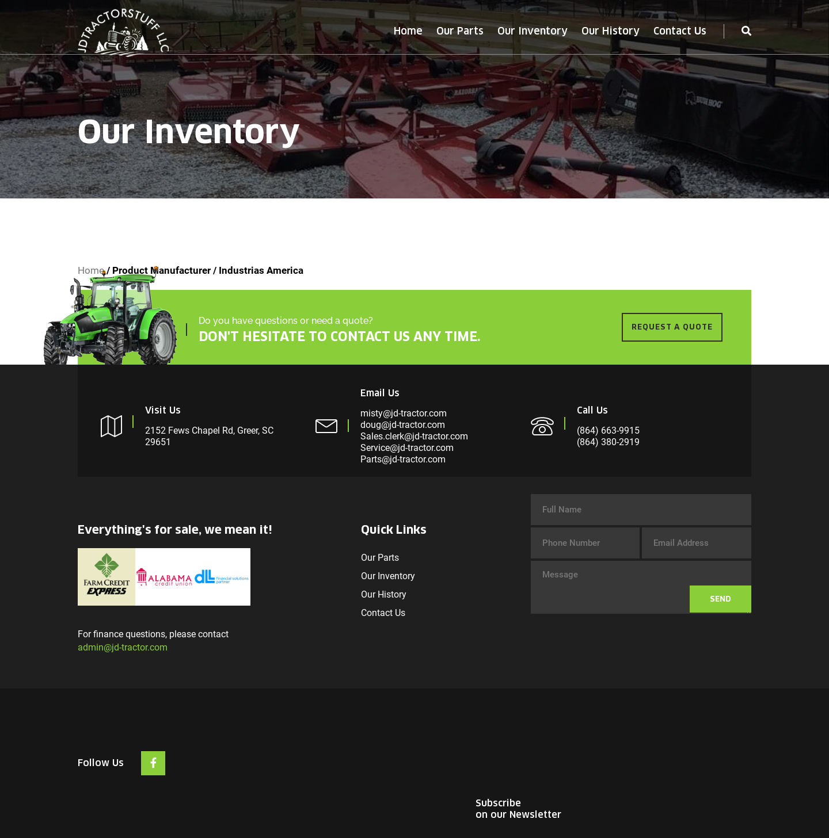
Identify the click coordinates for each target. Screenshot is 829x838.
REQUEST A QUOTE (672, 327)
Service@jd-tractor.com (407, 447)
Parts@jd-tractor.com (403, 459)
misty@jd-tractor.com (403, 413)
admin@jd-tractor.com (123, 647)
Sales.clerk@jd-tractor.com (414, 436)
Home (408, 31)
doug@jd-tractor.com (402, 424)
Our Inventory (532, 31)
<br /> (665, 749)
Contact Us (679, 31)
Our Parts (460, 31)
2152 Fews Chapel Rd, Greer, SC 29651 (209, 436)
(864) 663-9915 (608, 430)
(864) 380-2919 (608, 442)
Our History (610, 31)
